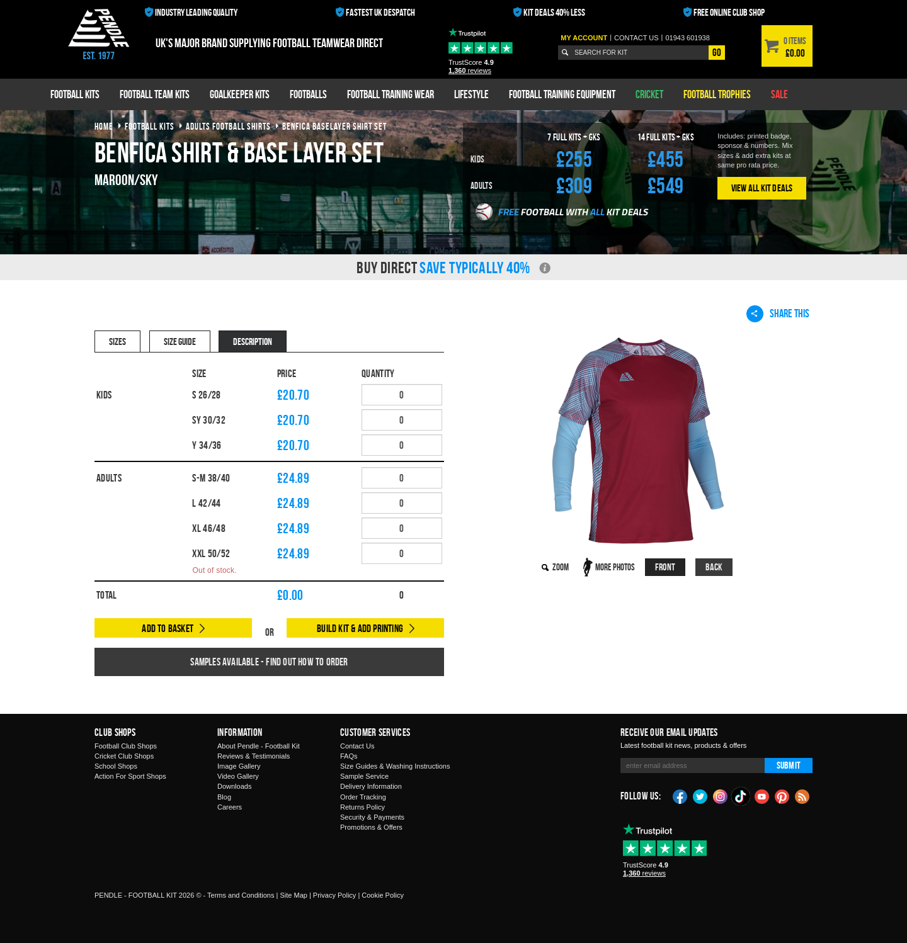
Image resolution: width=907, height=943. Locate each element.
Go (716, 52)
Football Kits (75, 94)
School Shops (115, 766)
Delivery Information (371, 786)
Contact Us (357, 746)
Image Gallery (238, 766)
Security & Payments (372, 817)
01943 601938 (687, 38)
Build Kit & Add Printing (360, 628)
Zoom (560, 567)
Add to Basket (167, 628)
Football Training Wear (390, 94)
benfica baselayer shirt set (334, 126)
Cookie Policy (383, 895)
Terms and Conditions (240, 895)
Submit (789, 765)
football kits (149, 126)
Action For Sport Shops (130, 776)
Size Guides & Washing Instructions (395, 766)
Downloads (234, 786)
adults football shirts (228, 126)
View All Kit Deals (762, 188)
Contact (636, 38)
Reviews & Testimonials (253, 756)
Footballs (308, 94)
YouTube (762, 795)
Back (714, 567)
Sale (779, 94)
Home (103, 126)
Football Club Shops (125, 746)
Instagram (720, 795)
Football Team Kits (155, 94)
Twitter (700, 795)
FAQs (349, 756)
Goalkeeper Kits (240, 94)
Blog (224, 797)
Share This (777, 313)
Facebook (680, 795)
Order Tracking (363, 797)
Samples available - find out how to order (269, 661)
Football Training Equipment (562, 94)
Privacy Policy (334, 895)
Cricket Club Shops (124, 756)
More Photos (615, 567)
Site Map (293, 895)
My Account (584, 38)
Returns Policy (362, 807)
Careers (229, 807)
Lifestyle (471, 94)
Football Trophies (717, 94)
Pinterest (782, 795)
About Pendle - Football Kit (258, 746)
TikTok (741, 796)
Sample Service (364, 776)
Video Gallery (238, 776)
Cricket (649, 94)
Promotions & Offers (371, 827)
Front (665, 567)
